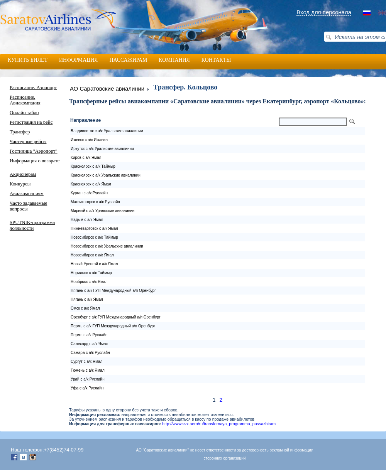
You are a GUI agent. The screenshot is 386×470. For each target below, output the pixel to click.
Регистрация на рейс (31, 122)
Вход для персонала (323, 12)
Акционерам (23, 174)
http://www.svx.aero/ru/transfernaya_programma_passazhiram (219, 423)
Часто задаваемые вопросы (28, 206)
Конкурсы (20, 184)
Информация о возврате (35, 160)
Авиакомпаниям (27, 193)
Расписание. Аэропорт (33, 87)
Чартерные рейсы (28, 141)
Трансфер (20, 132)
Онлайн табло (24, 112)
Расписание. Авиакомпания (25, 100)
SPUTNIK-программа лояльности (32, 225)
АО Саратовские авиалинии (107, 88)
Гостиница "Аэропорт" (34, 151)
